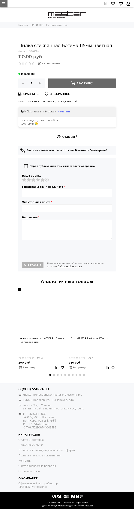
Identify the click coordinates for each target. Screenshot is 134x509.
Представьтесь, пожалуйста (43, 186)
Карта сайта (82, 502)
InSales (89, 505)
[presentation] (50, 250)
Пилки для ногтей (67, 101)
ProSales (64, 505)
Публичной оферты (70, 266)
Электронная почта (37, 202)
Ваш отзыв (30, 217)
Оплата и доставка (31, 440)
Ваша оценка (31, 175)
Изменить (63, 111)
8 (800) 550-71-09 (33, 389)
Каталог (37, 101)
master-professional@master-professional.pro (52, 394)
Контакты (24, 460)
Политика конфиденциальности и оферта (46, 450)
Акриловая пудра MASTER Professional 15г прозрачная (42, 340)
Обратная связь (29, 471)
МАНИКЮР (49, 101)
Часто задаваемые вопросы (37, 466)
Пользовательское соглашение (39, 455)
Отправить (33, 264)
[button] (50, 375)
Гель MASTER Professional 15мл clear (91, 338)
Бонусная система (30, 445)
